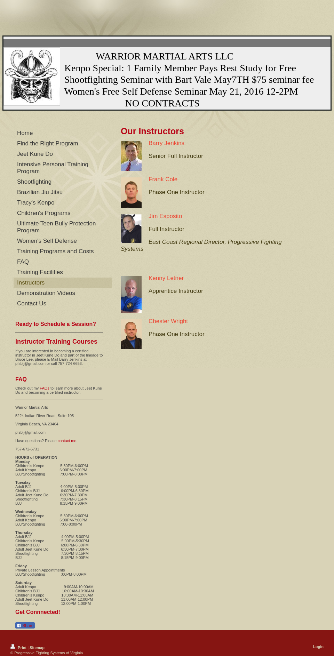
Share (25, 625)
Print (18, 648)
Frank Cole (163, 179)
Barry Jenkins (166, 143)
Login (318, 647)
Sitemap (37, 648)
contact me (67, 441)
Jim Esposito (165, 216)
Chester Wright (168, 321)
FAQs (44, 388)
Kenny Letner (166, 278)
